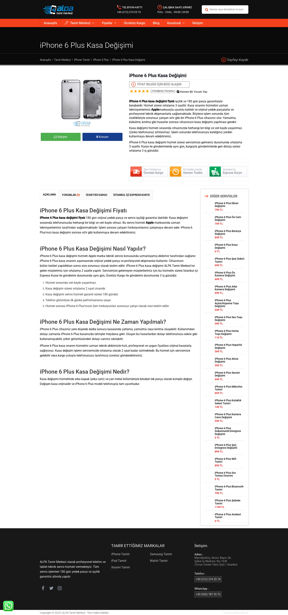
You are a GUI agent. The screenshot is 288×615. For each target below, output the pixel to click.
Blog (156, 23)
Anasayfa (50, 23)
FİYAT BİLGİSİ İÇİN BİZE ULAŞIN (156, 84)
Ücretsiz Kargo (134, 23)
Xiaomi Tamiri (120, 567)
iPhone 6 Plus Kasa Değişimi (128, 60)
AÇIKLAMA (49, 193)
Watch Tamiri (159, 560)
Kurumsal (176, 23)
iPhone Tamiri (82, 60)
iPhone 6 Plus (101, 60)
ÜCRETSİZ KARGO (96, 194)
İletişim (197, 23)
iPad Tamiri (118, 560)
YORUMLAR (71, 194)
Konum (102, 137)
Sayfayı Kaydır (234, 59)
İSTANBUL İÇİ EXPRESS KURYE (131, 194)
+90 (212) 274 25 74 (129, 12)
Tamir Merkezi (79, 23)
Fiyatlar (109, 23)
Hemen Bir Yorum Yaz (193, 91)
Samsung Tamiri (161, 553)
